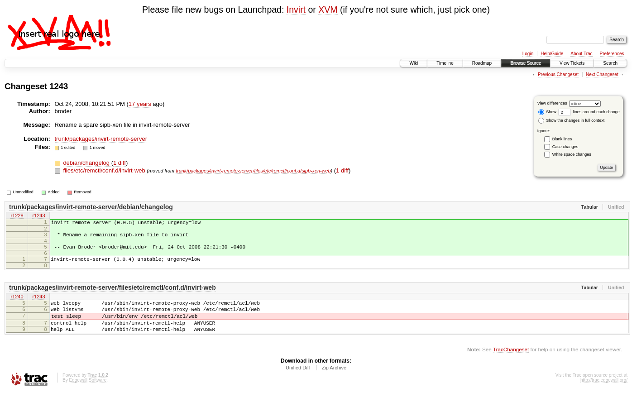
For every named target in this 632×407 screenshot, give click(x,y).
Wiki (413, 63)
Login (527, 53)
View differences (552, 103)
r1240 (16, 303)
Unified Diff (298, 382)
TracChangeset (511, 364)
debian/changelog (87, 162)
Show (547, 112)
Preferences (612, 53)
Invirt (296, 9)
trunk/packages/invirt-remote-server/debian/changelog (91, 207)
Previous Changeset (558, 74)
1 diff (119, 162)
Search (610, 63)
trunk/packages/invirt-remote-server (101, 138)
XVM (327, 9)
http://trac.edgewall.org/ (603, 395)
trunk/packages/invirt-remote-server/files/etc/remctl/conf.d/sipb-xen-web (253, 170)
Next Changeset (602, 74)
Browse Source (525, 63)
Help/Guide (552, 53)
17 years (140, 104)
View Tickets (572, 63)
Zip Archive (334, 382)
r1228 (16, 216)
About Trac (581, 53)
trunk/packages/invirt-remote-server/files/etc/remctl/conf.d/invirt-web (112, 294)
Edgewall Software (87, 395)
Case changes (565, 146)
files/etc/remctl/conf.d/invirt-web (105, 170)
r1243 (38, 216)
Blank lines (562, 139)
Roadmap (482, 63)
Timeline (444, 63)
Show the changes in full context (571, 120)
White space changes (571, 154)
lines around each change (589, 112)
